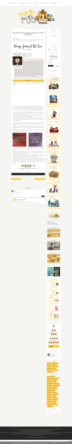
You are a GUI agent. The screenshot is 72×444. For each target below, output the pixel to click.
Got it (58, 442)
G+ (27, 175)
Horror (48, 367)
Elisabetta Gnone (56, 379)
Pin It (30, 175)
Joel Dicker (54, 393)
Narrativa (54, 367)
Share (24, 175)
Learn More (53, 442)
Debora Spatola (49, 384)
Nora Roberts (49, 400)
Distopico (54, 364)
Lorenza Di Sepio (55, 395)
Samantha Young (50, 407)
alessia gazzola (50, 386)
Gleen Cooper (49, 402)
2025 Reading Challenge (53, 353)
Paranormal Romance (50, 369)
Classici (48, 364)
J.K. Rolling (49, 388)
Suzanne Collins (56, 384)
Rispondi (43, 197)
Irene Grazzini (49, 393)
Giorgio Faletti (55, 400)
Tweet (20, 175)
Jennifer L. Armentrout (51, 377)
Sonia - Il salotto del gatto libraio (22, 200)
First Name (50, 63)
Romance (48, 371)
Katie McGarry (49, 395)
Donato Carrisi (49, 379)
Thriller (54, 371)
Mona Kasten (55, 381)
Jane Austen (55, 402)
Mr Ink (15, 192)
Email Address (50, 60)
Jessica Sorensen (54, 388)
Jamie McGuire (49, 381)
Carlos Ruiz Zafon (57, 386)
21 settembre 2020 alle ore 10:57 (18, 193)
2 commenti (35, 175)
